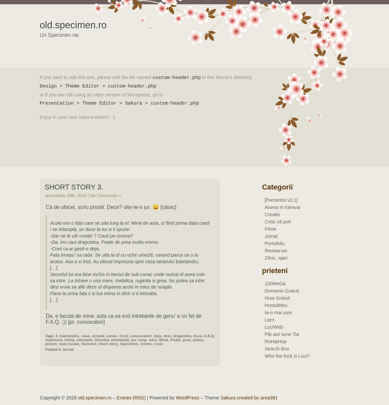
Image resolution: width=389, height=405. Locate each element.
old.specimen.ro (73, 25)
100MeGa (275, 283)
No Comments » (105, 195)
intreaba (101, 340)
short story (108, 344)
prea (187, 340)
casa (85, 336)
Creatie (272, 214)
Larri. (270, 319)
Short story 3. (74, 187)
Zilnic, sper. (277, 258)
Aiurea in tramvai (282, 207)
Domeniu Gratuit (282, 290)
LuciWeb (274, 327)
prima (198, 340)
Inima (69, 340)
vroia (158, 344)
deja (157, 336)
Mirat (163, 340)
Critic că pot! (278, 221)
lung (142, 340)
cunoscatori (141, 336)
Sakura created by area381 (249, 397)
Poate (175, 340)
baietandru (69, 336)
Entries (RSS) (131, 397)
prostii (51, 344)
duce (197, 336)
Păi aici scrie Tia (282, 334)
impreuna (54, 340)
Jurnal (68, 349)
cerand (98, 336)
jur (133, 340)
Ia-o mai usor (278, 312)
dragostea (182, 336)
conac (111, 336)
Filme (270, 229)
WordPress (187, 397)
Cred (123, 336)
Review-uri (276, 250)
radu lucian (69, 344)
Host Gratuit (277, 298)
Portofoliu (275, 243)
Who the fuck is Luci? (287, 356)
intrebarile (120, 340)
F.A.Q (209, 336)
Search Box (277, 348)
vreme (146, 344)
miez (153, 340)
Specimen (129, 344)
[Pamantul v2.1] (281, 200)
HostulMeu (276, 305)
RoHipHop (276, 341)
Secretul (88, 344)
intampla (84, 340)
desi (167, 336)
